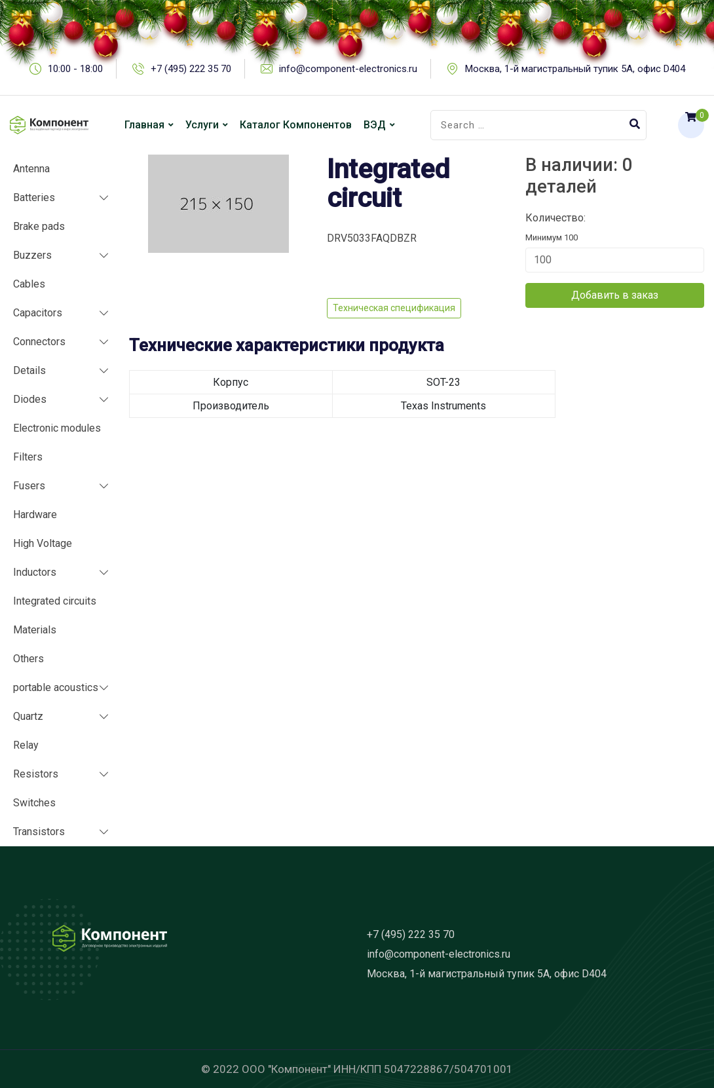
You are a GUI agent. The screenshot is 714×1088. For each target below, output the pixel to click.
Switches (34, 803)
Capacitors (37, 313)
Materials (34, 630)
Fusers (29, 485)
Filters (28, 457)
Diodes (30, 399)
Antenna (31, 168)
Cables (29, 284)
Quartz (28, 716)
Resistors (35, 774)
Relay (26, 745)
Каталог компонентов (296, 125)
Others (28, 658)
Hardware (35, 514)
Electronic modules (57, 428)
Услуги (202, 125)
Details (29, 370)
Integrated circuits (54, 601)
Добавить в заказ (614, 295)
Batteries (34, 197)
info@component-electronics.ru (438, 954)
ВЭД (375, 125)
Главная (144, 125)
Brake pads (39, 226)
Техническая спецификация (394, 308)
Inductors (34, 572)
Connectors (39, 341)
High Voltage (42, 543)
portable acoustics (55, 687)
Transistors (39, 831)
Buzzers (32, 255)
